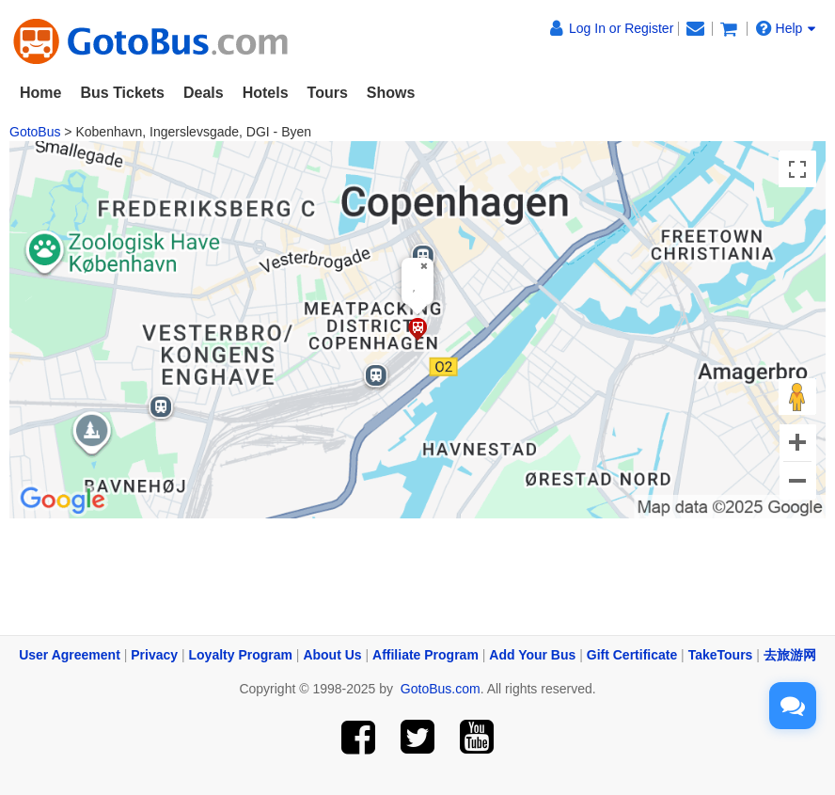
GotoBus (34, 131)
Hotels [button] (266, 93)
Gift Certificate (632, 654)
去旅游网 (790, 654)
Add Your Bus (532, 654)
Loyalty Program (240, 654)
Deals (203, 93)
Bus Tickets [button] (122, 93)
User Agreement (69, 654)
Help (786, 28)
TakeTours (720, 654)
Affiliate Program (425, 654)
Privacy (154, 654)
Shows (391, 93)
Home (40, 93)
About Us (332, 654)
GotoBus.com (441, 688)
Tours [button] (327, 93)
